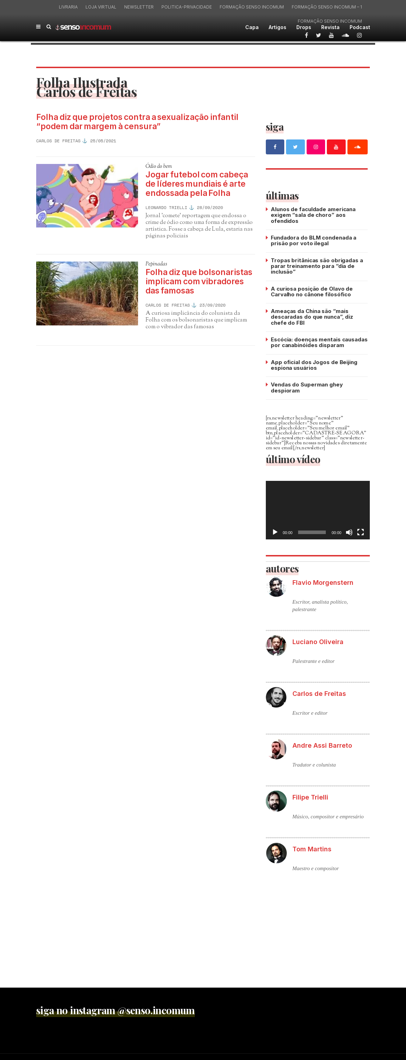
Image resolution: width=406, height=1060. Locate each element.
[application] (318, 508)
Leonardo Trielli (166, 207)
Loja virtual (101, 7)
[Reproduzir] (275, 530)
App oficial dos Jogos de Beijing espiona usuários (314, 363)
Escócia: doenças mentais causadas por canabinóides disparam (319, 341)
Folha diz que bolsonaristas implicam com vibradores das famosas (200, 282)
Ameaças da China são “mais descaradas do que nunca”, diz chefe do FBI (312, 316)
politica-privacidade (186, 7)
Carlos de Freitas (58, 141)
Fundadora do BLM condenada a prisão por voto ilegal (313, 240)
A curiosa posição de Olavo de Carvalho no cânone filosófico (312, 290)
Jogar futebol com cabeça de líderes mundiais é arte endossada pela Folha (197, 184)
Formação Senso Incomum (252, 7)
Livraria (68, 7)
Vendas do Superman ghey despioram (307, 385)
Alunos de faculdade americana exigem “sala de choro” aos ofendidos (313, 215)
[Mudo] (349, 530)
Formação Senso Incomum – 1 (327, 7)
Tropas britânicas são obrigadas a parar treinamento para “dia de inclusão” (317, 265)
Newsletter (139, 7)
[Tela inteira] (360, 530)
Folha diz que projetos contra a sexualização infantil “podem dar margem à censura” (139, 122)
